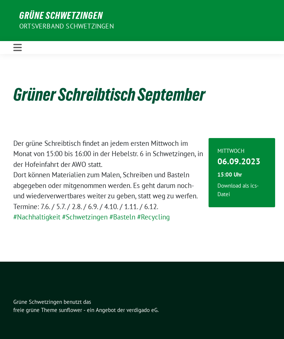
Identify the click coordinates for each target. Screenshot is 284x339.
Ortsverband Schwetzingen (66, 26)
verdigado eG (142, 309)
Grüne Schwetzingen (61, 15)
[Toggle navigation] (17, 47)
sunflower (70, 309)
